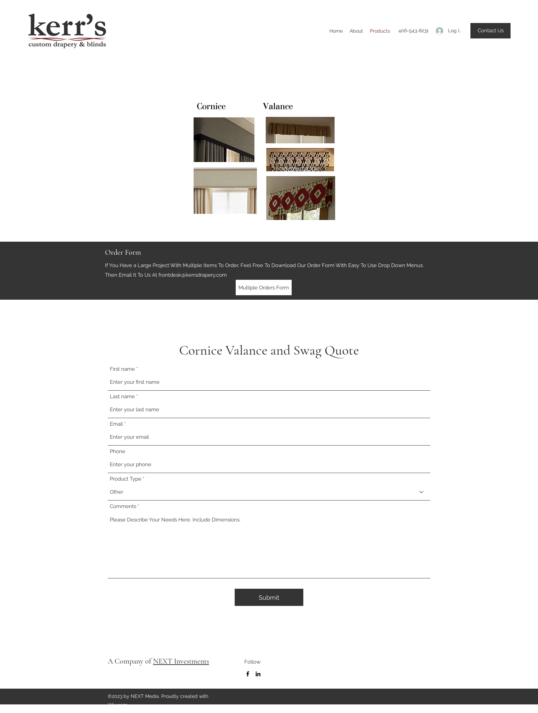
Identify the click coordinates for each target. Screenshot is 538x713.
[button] (490, 30)
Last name (122, 396)
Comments (123, 506)
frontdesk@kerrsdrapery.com (193, 275)
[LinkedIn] (258, 673)
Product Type (125, 479)
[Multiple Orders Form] (264, 287)
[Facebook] (247, 673)
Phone (117, 451)
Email (116, 424)
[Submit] (269, 597)
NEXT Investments (181, 661)
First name (122, 369)
